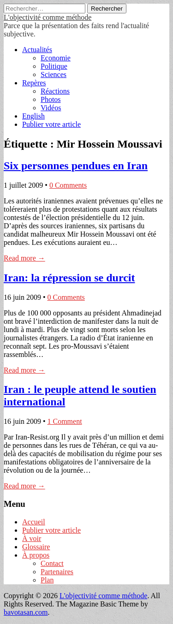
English (33, 116)
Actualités (37, 49)
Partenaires (57, 572)
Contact (52, 563)
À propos (35, 555)
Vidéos (51, 108)
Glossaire (36, 547)
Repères (34, 83)
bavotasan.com (26, 612)
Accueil (33, 522)
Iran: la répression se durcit (69, 278)
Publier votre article (51, 124)
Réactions (55, 91)
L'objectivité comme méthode (47, 17)
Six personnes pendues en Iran (76, 166)
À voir (31, 538)
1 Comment (65, 421)
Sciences (53, 74)
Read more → (24, 258)
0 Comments (68, 185)
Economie (56, 58)
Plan (47, 580)
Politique (54, 66)
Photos (51, 99)
